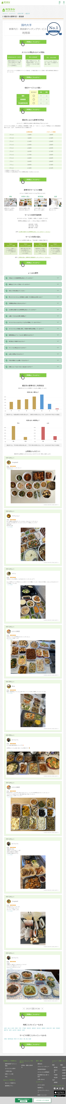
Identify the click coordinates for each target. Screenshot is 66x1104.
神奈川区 (49, 1028)
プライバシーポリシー (43, 1066)
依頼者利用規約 (42, 1069)
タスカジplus (41, 1085)
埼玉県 (55, 1077)
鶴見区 (29, 1028)
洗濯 (29, 1039)
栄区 (10, 1030)
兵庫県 (64, 1070)
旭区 (54, 1028)
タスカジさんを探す (10, 1068)
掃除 (5, 1039)
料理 (15, 1039)
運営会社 (40, 1064)
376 (27, 1009)
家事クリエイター (42, 1095)
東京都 (55, 1067)
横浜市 (28, 13)
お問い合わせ (41, 1079)
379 (36, 1009)
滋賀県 (64, 1078)
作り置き (20, 1039)
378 (33, 1009)
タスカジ (5, 13)
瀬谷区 (19, 1030)
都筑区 (34, 1028)
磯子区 (6, 1030)
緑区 (5, 1028)
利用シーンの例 (9, 1074)
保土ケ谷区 (11, 1028)
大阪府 (64, 1067)
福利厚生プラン (9, 1085)
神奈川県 (20, 13)
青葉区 (58, 1028)
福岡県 (55, 1082)
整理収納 (10, 1039)
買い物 (26, 1039)
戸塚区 (24, 1028)
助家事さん (40, 1087)
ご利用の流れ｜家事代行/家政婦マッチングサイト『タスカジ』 (34, 257)
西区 (16, 1028)
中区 (20, 1028)
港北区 (39, 1028)
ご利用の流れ (8, 1071)
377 (30, 1009)
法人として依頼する (10, 1083)
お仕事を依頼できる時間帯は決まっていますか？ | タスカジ (34, 232)
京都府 (64, 1073)
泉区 (23, 1030)
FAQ (6, 1076)
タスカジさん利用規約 (43, 1072)
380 (39, 1009)
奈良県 (64, 1075)
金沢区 (15, 1030)
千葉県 (55, 1075)
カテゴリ (13, 13)
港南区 (44, 1028)
